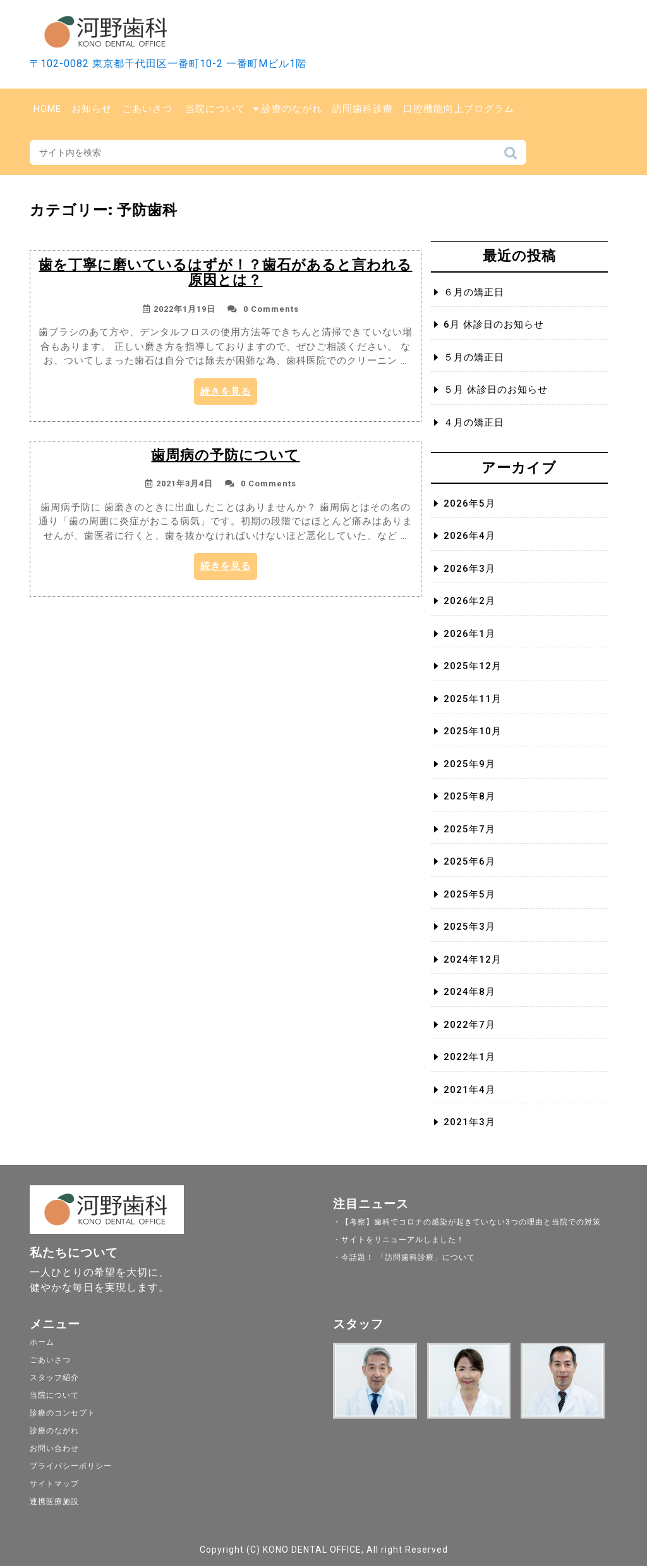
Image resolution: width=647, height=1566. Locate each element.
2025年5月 (469, 894)
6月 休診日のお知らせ (494, 324)
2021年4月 (469, 1089)
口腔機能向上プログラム (458, 108)
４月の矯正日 (474, 422)
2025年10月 (473, 731)
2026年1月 (469, 633)
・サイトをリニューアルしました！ (398, 1239)
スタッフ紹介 (54, 1377)
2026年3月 (469, 568)
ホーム (42, 1342)
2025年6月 (469, 861)
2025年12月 (473, 666)
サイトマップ (54, 1483)
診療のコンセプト (62, 1413)
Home (47, 108)
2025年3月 (469, 926)
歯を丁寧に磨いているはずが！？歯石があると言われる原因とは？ (225, 272)
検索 (510, 156)
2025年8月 (469, 796)
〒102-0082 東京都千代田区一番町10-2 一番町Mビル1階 (168, 64)
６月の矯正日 (474, 292)
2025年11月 (473, 699)
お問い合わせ (54, 1448)
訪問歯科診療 (362, 108)
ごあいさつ (147, 108)
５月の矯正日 (474, 357)
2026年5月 (469, 503)
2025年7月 (469, 829)
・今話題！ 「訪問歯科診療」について (404, 1257)
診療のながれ (292, 108)
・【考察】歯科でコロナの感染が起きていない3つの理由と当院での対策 (467, 1222)
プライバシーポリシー (71, 1466)
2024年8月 (469, 991)
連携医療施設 (54, 1501)
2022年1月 (469, 1057)
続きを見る (228, 394)
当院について (215, 108)
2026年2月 (469, 601)
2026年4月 (469, 535)
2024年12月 (473, 959)
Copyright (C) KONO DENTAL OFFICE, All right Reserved (324, 1549)
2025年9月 (469, 764)
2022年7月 (469, 1024)
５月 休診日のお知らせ (496, 389)
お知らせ (91, 108)
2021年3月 (469, 1122)
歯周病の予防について (225, 455)
